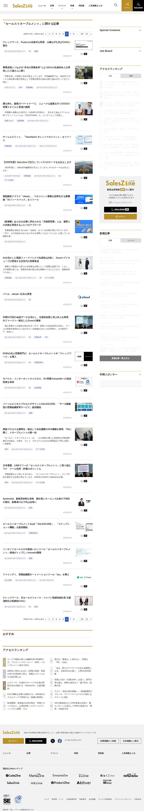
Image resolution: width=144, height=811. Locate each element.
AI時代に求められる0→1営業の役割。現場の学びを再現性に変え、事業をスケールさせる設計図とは (26, 674)
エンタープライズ (46, 580)
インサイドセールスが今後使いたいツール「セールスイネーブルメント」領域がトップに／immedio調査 (36, 551)
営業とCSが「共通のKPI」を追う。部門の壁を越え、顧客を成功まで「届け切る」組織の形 (73, 682)
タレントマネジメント (48, 146)
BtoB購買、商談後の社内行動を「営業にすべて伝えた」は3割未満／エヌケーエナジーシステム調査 (26, 706)
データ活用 (9, 180)
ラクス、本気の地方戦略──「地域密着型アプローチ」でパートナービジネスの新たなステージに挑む (73, 694)
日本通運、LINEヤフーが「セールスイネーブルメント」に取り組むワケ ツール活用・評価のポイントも (37, 467)
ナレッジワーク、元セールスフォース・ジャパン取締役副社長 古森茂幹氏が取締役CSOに (37, 599)
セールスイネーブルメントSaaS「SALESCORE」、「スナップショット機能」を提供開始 (36, 526)
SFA (20, 87)
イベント (62, 5)
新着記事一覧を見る (120, 358)
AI (30, 51)
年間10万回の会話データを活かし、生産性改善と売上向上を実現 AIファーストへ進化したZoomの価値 (37, 319)
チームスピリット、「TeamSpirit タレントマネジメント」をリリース (37, 139)
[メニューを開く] (5, 5)
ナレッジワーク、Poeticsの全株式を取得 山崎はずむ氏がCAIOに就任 (36, 44)
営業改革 (37, 337)
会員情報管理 (71, 799)
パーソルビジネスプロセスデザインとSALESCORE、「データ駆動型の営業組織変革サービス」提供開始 (37, 406)
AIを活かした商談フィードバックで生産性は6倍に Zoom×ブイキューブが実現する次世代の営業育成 (36, 259)
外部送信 (137, 799)
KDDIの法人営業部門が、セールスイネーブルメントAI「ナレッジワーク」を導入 (37, 355)
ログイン (120, 216)
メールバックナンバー (120, 202)
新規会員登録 (120, 209)
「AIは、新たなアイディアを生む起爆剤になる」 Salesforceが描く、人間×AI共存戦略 (73, 671)
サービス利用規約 (105, 799)
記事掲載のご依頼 (108, 741)
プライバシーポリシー (123, 799)
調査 (30, 558)
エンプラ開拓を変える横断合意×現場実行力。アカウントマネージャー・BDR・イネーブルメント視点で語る (26, 662)
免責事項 (82, 799)
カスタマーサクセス (12, 176)
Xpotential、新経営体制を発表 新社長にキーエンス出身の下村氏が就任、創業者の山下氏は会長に (36, 500)
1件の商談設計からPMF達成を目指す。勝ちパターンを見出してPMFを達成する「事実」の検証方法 (73, 706)
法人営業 (8, 580)
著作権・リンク (58, 799)
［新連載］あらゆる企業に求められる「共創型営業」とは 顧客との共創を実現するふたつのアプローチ (36, 223)
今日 (110, 76)
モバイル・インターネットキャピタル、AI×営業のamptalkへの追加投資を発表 (37, 380)
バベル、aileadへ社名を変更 (17, 294)
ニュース (42, 5)
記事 (52, 5)
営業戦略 (29, 87)
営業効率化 (38, 362)
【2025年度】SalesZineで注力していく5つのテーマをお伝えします (37, 162)
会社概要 (92, 799)
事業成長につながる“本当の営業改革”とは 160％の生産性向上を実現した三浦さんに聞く (36, 69)
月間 (130, 76)
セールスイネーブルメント (15, 51)
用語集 (81, 5)
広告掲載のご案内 (131, 741)
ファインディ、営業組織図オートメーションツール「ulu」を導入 (36, 574)
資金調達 (37, 388)
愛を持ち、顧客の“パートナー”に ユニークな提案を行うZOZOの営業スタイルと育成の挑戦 (36, 105)
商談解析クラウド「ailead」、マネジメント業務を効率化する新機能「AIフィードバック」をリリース (36, 198)
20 (82, 34)
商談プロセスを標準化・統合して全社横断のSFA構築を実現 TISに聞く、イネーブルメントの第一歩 (37, 431)
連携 (36, 51)
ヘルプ (46, 799)
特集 (72, 5)
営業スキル (9, 121)
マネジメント (10, 87)
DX (46, 337)
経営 (30, 508)
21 (87, 34)
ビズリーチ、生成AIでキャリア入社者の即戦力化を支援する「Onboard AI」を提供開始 (26, 685)
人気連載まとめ (95, 5)
